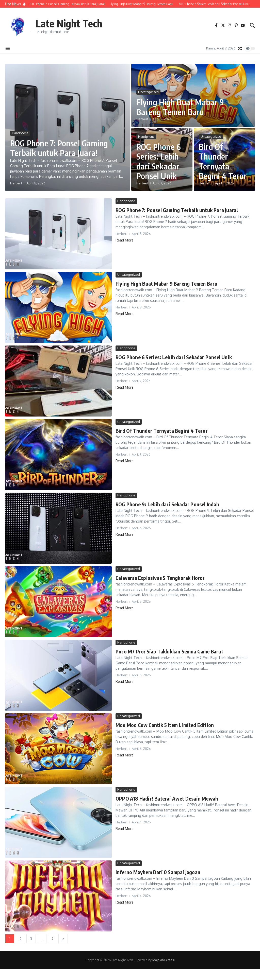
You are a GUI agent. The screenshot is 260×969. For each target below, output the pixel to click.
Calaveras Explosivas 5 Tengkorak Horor (160, 578)
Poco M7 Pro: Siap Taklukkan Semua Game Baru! (169, 651)
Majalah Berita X (163, 960)
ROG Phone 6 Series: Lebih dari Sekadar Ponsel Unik (158, 161)
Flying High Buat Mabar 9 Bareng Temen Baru (180, 107)
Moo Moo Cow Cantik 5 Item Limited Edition (165, 725)
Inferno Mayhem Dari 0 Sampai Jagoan (158, 872)
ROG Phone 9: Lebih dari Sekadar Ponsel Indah (167, 504)
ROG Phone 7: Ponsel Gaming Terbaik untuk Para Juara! (59, 148)
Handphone (20, 133)
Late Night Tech (69, 23)
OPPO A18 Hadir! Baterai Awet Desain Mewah (167, 798)
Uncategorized (148, 92)
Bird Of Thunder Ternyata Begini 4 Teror (223, 161)
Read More (125, 240)
